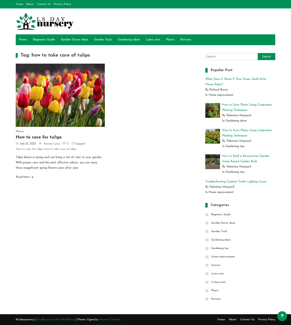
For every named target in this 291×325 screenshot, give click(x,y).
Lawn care (153, 39)
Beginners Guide (44, 39)
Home (19, 4)
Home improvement (223, 256)
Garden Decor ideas (74, 39)
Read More (23, 177)
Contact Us (44, 4)
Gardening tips (220, 248)
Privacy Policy (62, 4)
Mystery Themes (109, 319)
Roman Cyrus (52, 143)
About (30, 4)
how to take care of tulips (60, 149)
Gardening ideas (129, 39)
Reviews (185, 39)
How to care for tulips (39, 137)
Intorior (215, 265)
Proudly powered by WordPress (56, 319)
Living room (218, 282)
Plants (170, 39)
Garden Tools (103, 39)
